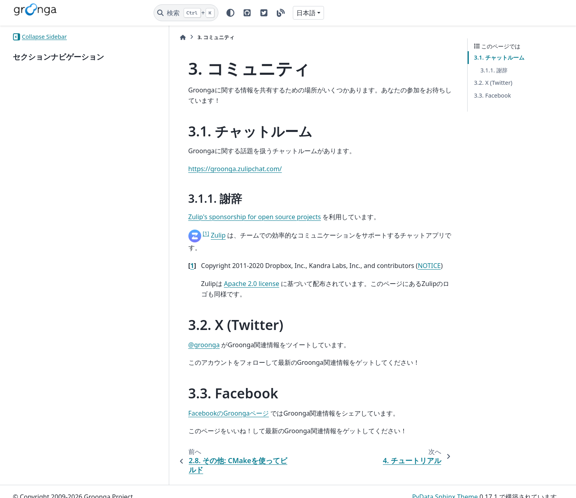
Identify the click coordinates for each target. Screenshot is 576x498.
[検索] (186, 12)
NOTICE (407, 255)
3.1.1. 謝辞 (494, 70)
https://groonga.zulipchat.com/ (213, 168)
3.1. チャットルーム (499, 57)
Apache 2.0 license (229, 273)
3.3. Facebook (492, 95)
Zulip (196, 235)
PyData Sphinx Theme (445, 486)
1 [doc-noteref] (184, 233)
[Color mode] (230, 13)
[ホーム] (161, 37)
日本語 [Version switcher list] (306, 12)
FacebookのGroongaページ (206, 402)
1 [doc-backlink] (170, 255)
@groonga (182, 334)
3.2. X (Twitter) (493, 82)
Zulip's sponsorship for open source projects (232, 216)
